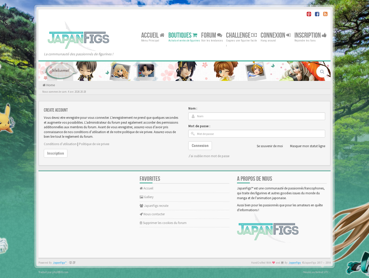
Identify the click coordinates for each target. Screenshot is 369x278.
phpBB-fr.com (60, 272)
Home (50, 85)
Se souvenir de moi (267, 146)
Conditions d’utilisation (60, 144)
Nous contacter (152, 214)
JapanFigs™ (60, 262)
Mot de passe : (199, 126)
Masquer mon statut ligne (304, 146)
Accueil (153, 35)
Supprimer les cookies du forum (163, 223)
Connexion (276, 35)
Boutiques (182, 35)
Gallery (146, 197)
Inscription (310, 35)
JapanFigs (295, 262)
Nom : (192, 108)
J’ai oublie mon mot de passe (208, 156)
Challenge (241, 35)
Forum (211, 35)
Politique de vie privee (94, 144)
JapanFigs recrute (154, 206)
